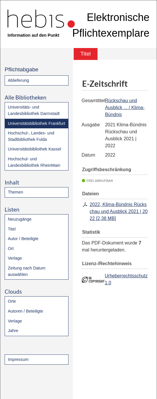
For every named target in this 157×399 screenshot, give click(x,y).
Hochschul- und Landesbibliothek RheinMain (34, 162)
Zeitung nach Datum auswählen (27, 271)
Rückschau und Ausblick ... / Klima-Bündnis (125, 107)
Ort (11, 248)
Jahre (13, 330)
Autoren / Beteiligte (25, 311)
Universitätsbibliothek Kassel (34, 149)
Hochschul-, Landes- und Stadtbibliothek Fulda (31, 136)
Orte (12, 301)
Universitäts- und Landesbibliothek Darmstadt (33, 110)
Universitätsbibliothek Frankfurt (36, 123)
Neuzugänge (20, 219)
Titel (12, 229)
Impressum (18, 359)
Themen (15, 192)
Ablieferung (18, 80)
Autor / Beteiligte (23, 238)
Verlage (15, 258)
